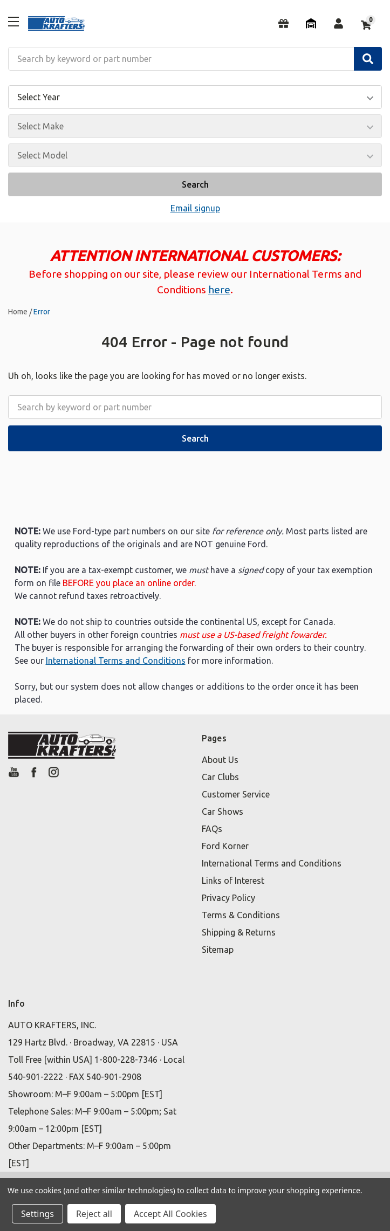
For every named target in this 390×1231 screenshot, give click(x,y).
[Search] (368, 59)
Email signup (195, 208)
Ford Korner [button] (225, 846)
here (219, 289)
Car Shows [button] (222, 811)
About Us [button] (220, 760)
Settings (37, 1214)
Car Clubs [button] (220, 777)
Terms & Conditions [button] (241, 915)
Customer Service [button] (236, 794)
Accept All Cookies (170, 1214)
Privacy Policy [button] (228, 898)
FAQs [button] (212, 829)
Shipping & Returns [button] (239, 932)
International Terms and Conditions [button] (271, 863)
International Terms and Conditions (116, 660)
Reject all (94, 1214)
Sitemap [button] (218, 949)
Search (195, 184)
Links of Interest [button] (233, 880)
